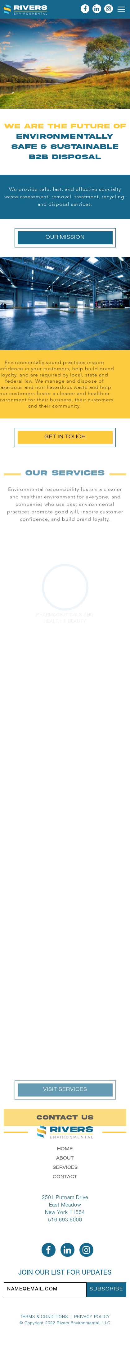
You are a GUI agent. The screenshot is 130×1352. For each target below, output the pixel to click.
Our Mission (65, 237)
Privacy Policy (92, 1317)
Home (65, 1149)
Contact (65, 1177)
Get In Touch (65, 437)
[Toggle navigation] (121, 9)
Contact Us (65, 1124)
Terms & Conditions (44, 1317)
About (65, 1158)
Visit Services (65, 1096)
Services (65, 1168)
